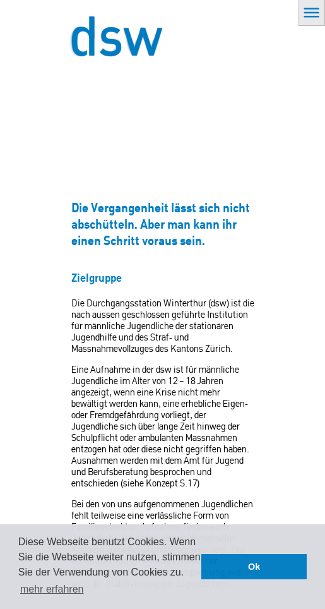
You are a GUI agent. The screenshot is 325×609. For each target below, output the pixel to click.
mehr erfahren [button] (52, 589)
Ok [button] (254, 567)
